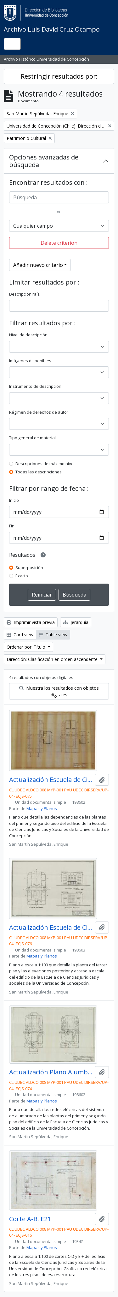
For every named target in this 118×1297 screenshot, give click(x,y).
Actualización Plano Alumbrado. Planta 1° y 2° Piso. (51, 1072)
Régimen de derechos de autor (38, 412)
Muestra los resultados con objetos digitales (59, 691)
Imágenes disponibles (30, 360)
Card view (20, 635)
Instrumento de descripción (35, 386)
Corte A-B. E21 (30, 1219)
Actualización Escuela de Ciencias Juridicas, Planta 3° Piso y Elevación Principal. (51, 927)
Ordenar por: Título (27, 647)
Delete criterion (59, 242)
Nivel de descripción (28, 335)
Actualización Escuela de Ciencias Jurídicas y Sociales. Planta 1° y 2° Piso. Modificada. (51, 780)
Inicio (14, 500)
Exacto (21, 576)
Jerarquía (75, 622)
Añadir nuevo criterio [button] (38, 264)
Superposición (29, 567)
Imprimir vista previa (31, 622)
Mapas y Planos (41, 808)
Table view (53, 635)
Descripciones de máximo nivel (45, 463)
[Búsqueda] (59, 197)
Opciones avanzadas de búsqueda (43, 161)
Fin (11, 526)
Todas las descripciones (38, 472)
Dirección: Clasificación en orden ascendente (53, 659)
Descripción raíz (24, 294)
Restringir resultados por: (59, 76)
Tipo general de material (32, 438)
